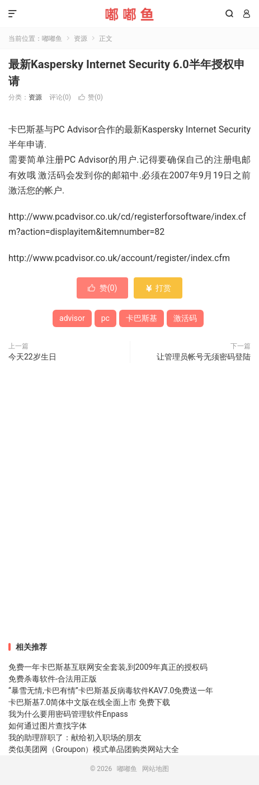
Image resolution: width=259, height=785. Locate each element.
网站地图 (155, 769)
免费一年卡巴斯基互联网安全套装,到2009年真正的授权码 (108, 667)
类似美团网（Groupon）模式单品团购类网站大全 (93, 749)
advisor (72, 318)
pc (105, 318)
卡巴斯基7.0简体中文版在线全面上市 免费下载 (89, 702)
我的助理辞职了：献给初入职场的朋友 (75, 737)
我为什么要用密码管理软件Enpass (68, 714)
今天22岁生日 (32, 356)
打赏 (158, 287)
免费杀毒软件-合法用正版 (52, 678)
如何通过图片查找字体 (47, 725)
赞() (90, 97)
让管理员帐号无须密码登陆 (204, 356)
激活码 (185, 318)
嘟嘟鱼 (129, 14)
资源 (80, 38)
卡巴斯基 (141, 318)
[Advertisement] (129, 503)
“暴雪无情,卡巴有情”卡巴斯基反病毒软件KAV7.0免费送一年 (110, 690)
